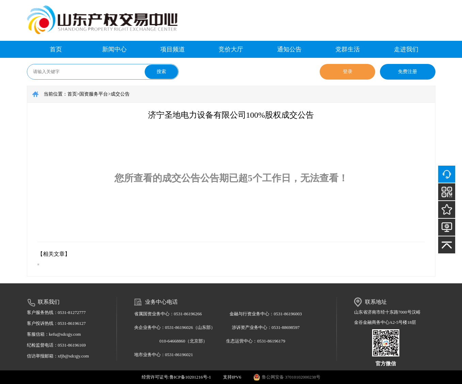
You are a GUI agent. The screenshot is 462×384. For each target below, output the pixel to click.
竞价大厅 (231, 49)
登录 (347, 71)
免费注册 (407, 71)
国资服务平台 (93, 94)
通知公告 (289, 49)
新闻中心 (114, 49)
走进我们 (406, 49)
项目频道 (172, 49)
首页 (56, 49)
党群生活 (347, 49)
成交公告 (120, 94)
